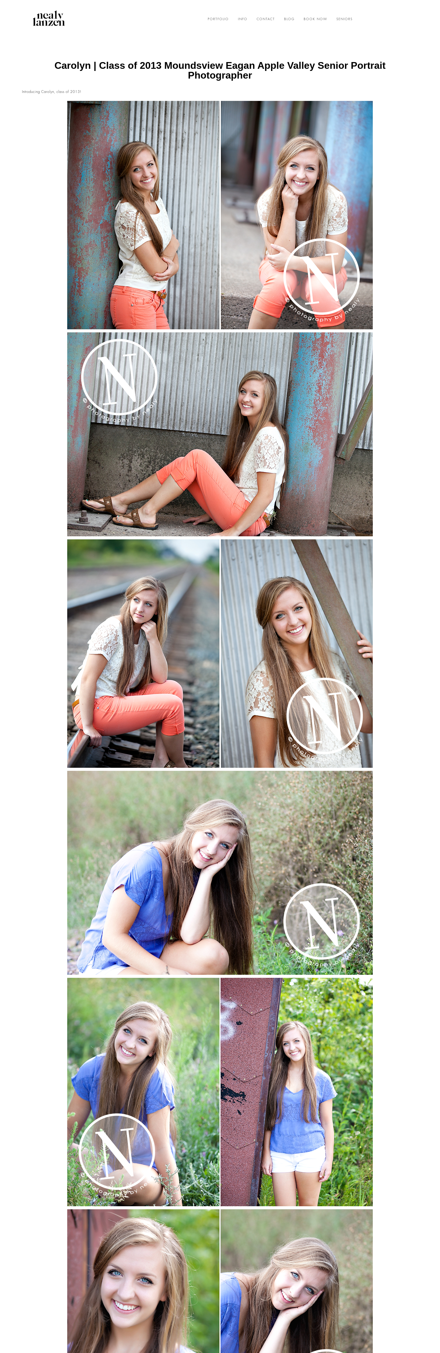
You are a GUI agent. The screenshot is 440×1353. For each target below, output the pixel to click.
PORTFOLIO (218, 19)
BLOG (289, 19)
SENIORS (344, 19)
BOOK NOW (315, 19)
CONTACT (266, 19)
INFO (243, 19)
